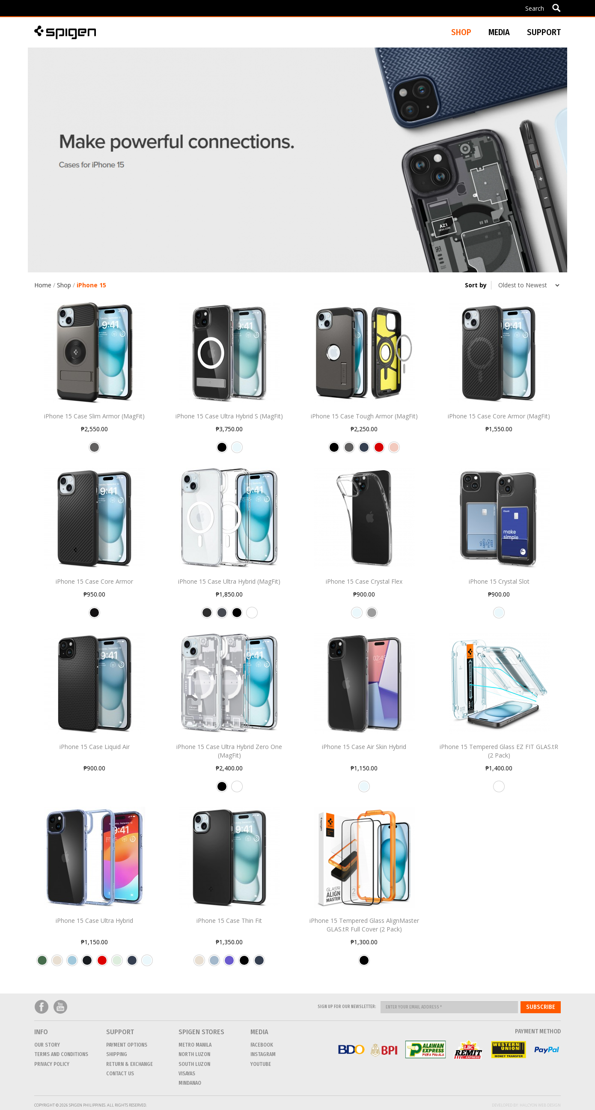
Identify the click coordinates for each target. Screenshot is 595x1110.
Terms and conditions (61, 1054)
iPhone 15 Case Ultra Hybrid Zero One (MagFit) (229, 751)
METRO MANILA (194, 1045)
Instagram (263, 1054)
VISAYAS (186, 1074)
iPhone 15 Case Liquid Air (95, 747)
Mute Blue (214, 963)
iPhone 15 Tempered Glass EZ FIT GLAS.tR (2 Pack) (499, 751)
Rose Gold (394, 450)
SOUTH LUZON (194, 1064)
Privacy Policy (51, 1064)
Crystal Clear (236, 450)
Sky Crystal (72, 963)
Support (544, 32)
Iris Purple (229, 963)
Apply (556, 7)
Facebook (41, 1007)
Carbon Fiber (206, 615)
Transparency (498, 789)
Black (221, 450)
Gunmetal (94, 450)
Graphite (221, 615)
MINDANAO (189, 1083)
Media (499, 32)
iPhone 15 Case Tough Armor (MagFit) (364, 416)
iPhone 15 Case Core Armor (94, 581)
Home (42, 285)
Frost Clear (117, 963)
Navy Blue (364, 450)
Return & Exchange (129, 1064)
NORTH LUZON (194, 1054)
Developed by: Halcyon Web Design (526, 1105)
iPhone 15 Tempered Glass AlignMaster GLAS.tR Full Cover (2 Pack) (364, 924)
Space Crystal (371, 615)
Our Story (47, 1045)
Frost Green (42, 963)
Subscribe (540, 1007)
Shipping (116, 1054)
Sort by (476, 285)
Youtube (60, 1007)
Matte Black (94, 615)
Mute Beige (57, 963)
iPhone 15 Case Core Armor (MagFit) (499, 416)
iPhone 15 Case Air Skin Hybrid (364, 747)
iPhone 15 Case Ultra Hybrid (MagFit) (229, 581)
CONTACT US (120, 1074)
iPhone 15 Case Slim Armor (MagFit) (94, 416)
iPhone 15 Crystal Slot (499, 581)
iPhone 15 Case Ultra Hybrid (94, 920)
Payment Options (126, 1045)
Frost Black (87, 963)
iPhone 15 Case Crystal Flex (364, 581)
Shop (64, 285)
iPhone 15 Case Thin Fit (229, 920)
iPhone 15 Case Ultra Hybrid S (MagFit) (229, 416)
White (251, 615)
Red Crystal (102, 963)
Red (379, 450)
